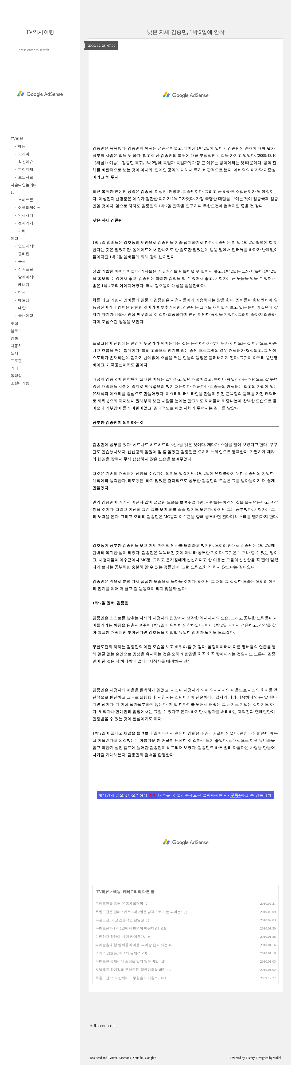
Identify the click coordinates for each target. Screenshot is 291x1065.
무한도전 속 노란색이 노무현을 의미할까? (127, 978)
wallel (277, 1058)
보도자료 (25, 177)
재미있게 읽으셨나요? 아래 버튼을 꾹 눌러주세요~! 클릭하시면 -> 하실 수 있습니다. (185, 795)
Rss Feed (96, 1058)
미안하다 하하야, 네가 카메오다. (120, 937)
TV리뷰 (17, 139)
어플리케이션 (29, 208)
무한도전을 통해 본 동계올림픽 (119, 904)
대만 (21, 308)
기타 (21, 231)
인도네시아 (27, 246)
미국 (21, 292)
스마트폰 (25, 200)
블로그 (16, 331)
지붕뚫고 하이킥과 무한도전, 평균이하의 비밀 (130, 970)
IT (12, 192)
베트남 (23, 300)
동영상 (16, 376)
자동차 (16, 346)
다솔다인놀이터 (24, 185)
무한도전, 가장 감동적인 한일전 (119, 920)
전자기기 (25, 223)
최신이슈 (25, 162)
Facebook (125, 1058)
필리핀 (23, 254)
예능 (21, 146)
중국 (21, 262)
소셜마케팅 (20, 383)
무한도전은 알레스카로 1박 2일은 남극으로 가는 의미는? (138, 912)
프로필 (16, 361)
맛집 (14, 323)
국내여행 (25, 316)
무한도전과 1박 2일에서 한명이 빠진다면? (127, 928)
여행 (14, 239)
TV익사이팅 (40, 32)
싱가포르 (25, 269)
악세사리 (25, 215)
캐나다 (23, 285)
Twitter (112, 1058)
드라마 (23, 154)
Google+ (150, 1058)
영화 (14, 338)
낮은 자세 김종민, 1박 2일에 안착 (185, 32)
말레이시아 (27, 277)
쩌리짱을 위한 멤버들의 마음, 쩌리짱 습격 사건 (131, 945)
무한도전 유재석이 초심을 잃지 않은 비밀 (127, 961)
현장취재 (25, 169)
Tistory (250, 1058)
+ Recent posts (102, 1025)
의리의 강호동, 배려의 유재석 (118, 953)
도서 (14, 353)
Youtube (138, 1058)
